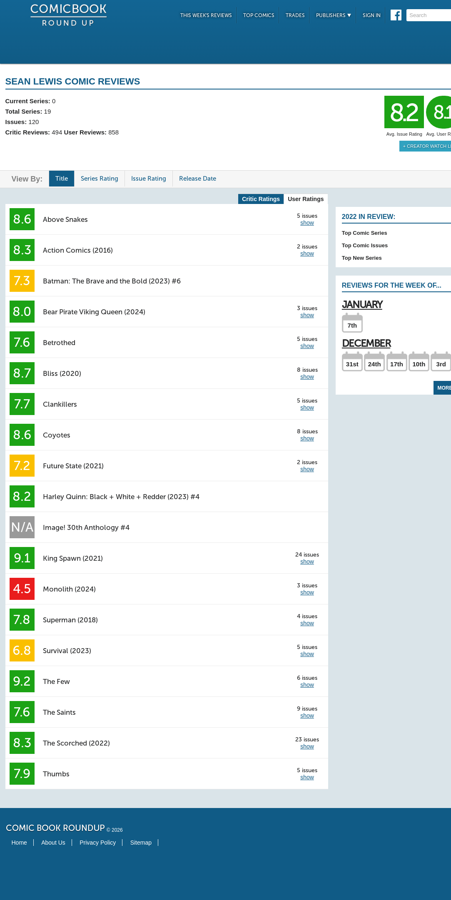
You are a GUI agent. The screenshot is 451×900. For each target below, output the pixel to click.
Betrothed (59, 342)
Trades (295, 15)
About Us (53, 842)
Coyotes (56, 435)
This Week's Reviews (206, 15)
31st (352, 364)
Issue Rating (148, 178)
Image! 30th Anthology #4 (86, 527)
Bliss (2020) (62, 373)
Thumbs (56, 774)
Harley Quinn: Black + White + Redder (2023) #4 (121, 496)
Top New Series (362, 258)
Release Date (197, 178)
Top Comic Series (364, 233)
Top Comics (258, 15)
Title (61, 178)
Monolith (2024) (69, 589)
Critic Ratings (261, 199)
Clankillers (60, 404)
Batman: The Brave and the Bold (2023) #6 (112, 281)
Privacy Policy (98, 842)
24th (374, 364)
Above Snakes (65, 219)
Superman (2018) (70, 620)
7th (352, 325)
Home (19, 842)
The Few (56, 681)
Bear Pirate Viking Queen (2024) (94, 312)
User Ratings (306, 199)
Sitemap (141, 842)
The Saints (59, 712)
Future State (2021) (73, 466)
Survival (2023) (67, 650)
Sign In (372, 15)
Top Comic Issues (365, 245)
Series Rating (99, 178)
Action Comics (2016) (78, 250)
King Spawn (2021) (73, 558)
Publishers (333, 15)
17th (396, 364)
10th (418, 364)
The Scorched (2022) (76, 743)
